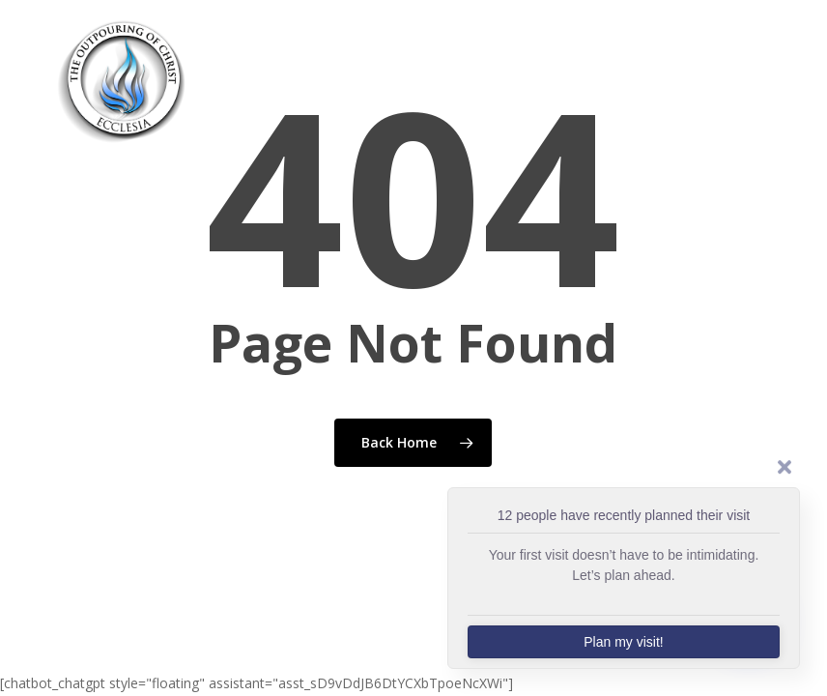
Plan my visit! (623, 642)
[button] (789, 79)
